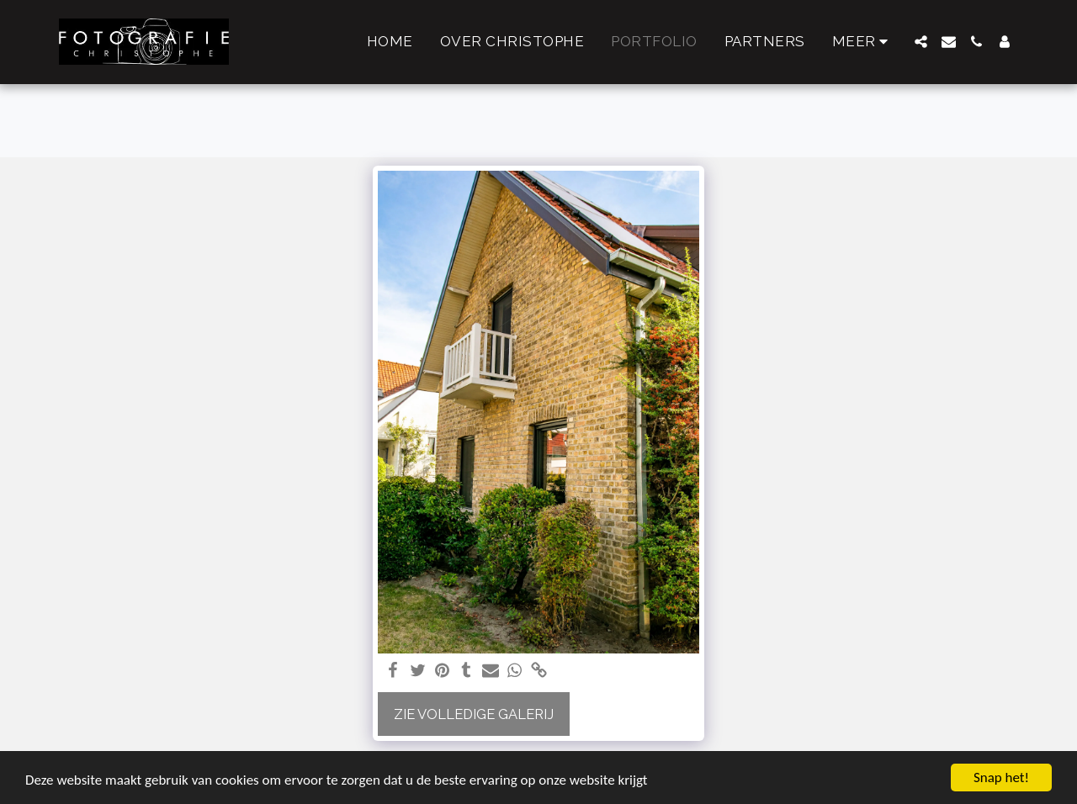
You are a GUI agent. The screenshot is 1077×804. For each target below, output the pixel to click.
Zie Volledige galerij (474, 714)
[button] (921, 41)
